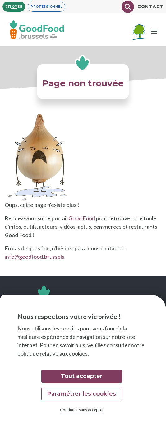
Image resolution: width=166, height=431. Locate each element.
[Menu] (154, 31)
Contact (150, 6)
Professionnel (46, 7)
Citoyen (13, 7)
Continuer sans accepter (82, 409)
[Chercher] (128, 7)
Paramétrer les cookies (81, 393)
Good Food (81, 218)
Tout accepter (82, 376)
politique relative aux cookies (52, 353)
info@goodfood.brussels (34, 256)
